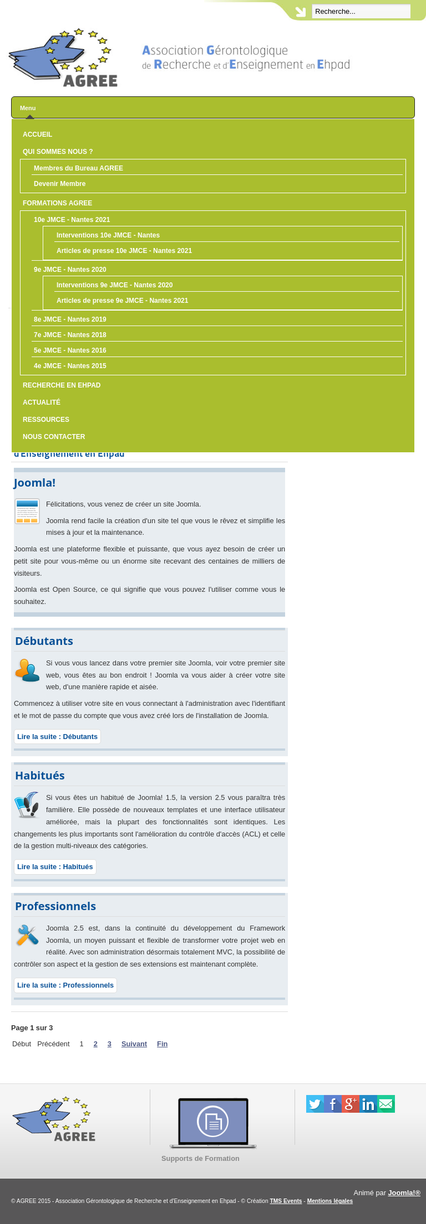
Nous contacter (54, 437)
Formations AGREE (57, 203)
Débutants (44, 640)
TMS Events (286, 1201)
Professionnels (55, 905)
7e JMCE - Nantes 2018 (70, 335)
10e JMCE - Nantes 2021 (72, 220)
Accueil (37, 134)
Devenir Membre (59, 184)
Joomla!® (404, 1193)
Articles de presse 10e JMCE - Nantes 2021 (124, 251)
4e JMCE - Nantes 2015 (70, 366)
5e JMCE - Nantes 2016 (70, 350)
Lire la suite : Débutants (57, 736)
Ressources (46, 420)
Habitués (40, 775)
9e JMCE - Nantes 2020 (70, 269)
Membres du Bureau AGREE (78, 168)
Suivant (134, 1044)
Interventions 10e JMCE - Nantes (108, 235)
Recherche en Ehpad (61, 385)
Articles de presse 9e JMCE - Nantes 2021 (122, 300)
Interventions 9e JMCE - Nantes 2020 (115, 285)
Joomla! (34, 482)
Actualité (41, 402)
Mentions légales (330, 1201)
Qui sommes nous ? (58, 152)
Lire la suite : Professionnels (65, 985)
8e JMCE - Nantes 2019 (70, 319)
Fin (162, 1044)
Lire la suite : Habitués (55, 867)
